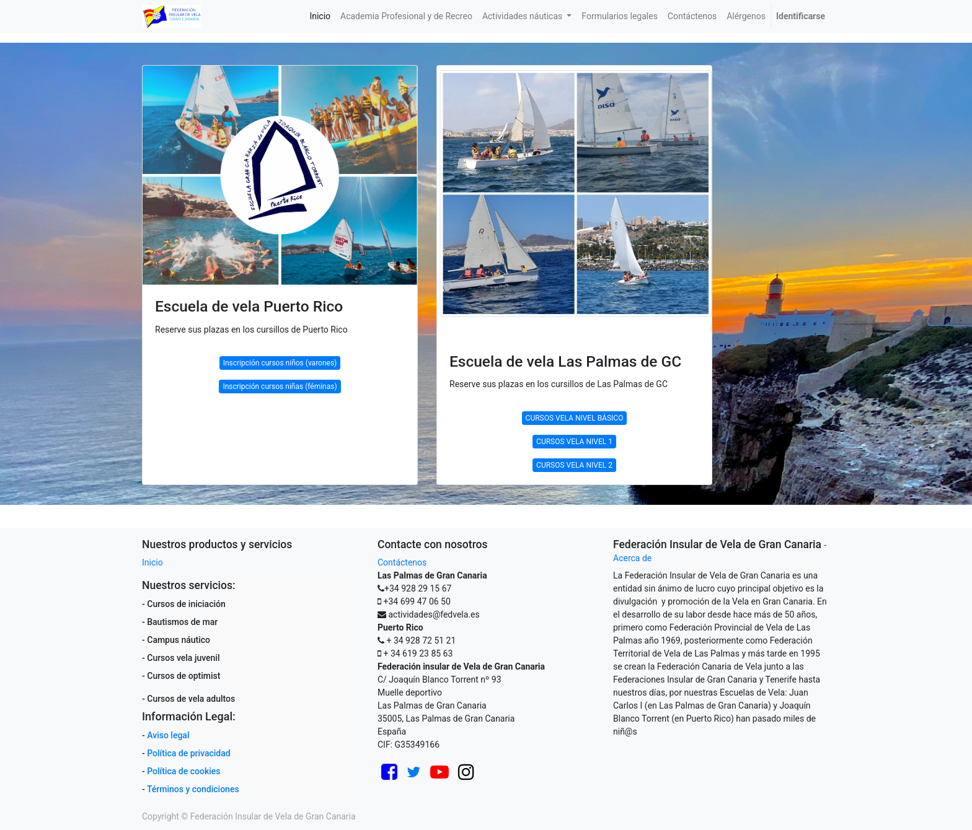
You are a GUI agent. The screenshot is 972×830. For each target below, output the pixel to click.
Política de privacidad (188, 753)
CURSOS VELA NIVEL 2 (574, 465)
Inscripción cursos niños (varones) (280, 363)
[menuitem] (319, 16)
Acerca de (632, 558)
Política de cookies (183, 771)
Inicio (152, 562)
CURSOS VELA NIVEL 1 (574, 441)
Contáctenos (402, 562)
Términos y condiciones (193, 789)
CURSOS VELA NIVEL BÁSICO (575, 418)
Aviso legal (168, 735)
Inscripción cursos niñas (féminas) (280, 386)
